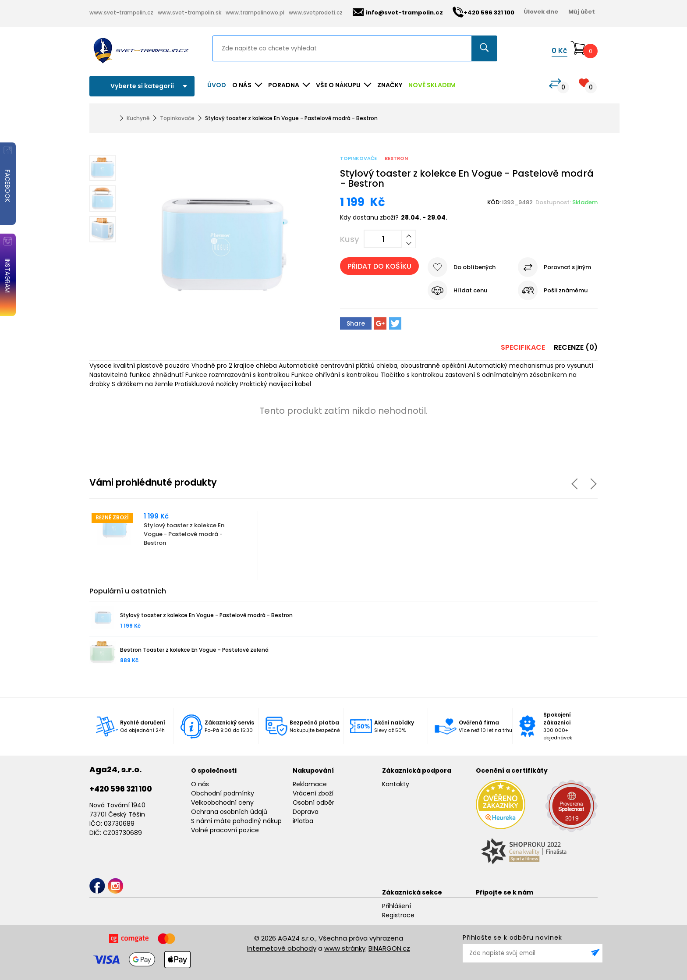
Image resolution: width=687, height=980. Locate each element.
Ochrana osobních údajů (229, 811)
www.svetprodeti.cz (316, 12)
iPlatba (303, 821)
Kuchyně (138, 118)
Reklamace (310, 784)
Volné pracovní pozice (225, 830)
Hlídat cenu (470, 290)
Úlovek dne (541, 11)
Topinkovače (177, 118)
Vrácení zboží (313, 793)
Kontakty (395, 784)
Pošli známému (566, 290)
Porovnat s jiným (567, 267)
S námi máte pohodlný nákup (236, 821)
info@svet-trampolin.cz (398, 12)
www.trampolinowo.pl (255, 12)
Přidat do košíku (379, 266)
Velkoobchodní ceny (222, 802)
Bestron (396, 158)
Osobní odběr (313, 802)
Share (356, 323)
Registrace (398, 915)
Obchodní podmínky (222, 793)
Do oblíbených (474, 267)
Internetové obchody (281, 948)
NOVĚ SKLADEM (432, 85)
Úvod (216, 85)
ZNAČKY (389, 85)
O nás (200, 784)
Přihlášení (396, 906)
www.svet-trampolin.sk (189, 12)
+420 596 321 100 (120, 789)
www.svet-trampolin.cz (121, 12)
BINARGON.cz (389, 948)
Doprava (306, 811)
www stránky (344, 948)
